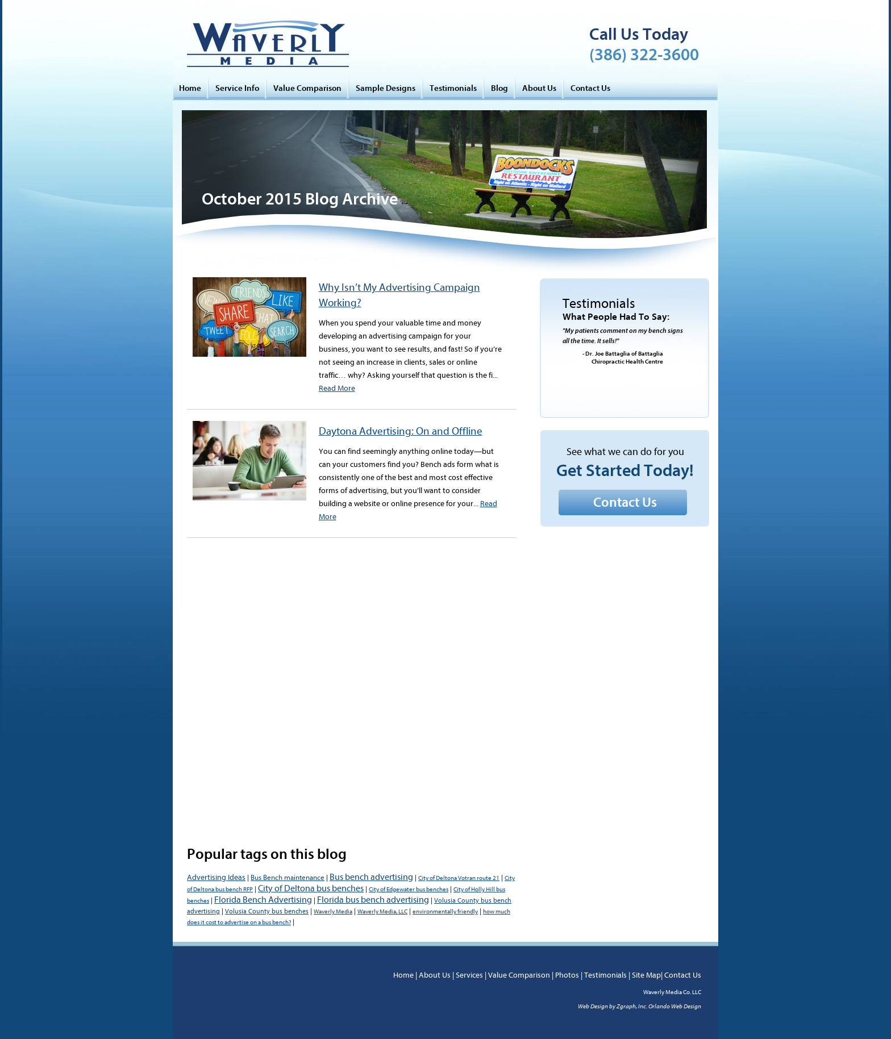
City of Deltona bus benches (311, 888)
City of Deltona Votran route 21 (458, 878)
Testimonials (453, 88)
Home (190, 88)
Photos (567, 975)
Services (469, 975)
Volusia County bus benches (267, 911)
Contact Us (590, 88)
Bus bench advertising (371, 877)
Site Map (646, 975)
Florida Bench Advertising (263, 900)
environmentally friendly (445, 911)
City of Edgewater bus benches (408, 889)
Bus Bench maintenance (287, 877)
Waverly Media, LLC (382, 911)
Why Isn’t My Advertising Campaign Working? (399, 295)
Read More (337, 388)
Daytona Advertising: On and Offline (400, 431)
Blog (499, 88)
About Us (539, 88)
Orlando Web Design (674, 1006)
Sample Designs (385, 88)
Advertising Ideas (216, 877)
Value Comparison (307, 88)
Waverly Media (333, 911)
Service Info (237, 88)
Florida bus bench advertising (373, 900)
